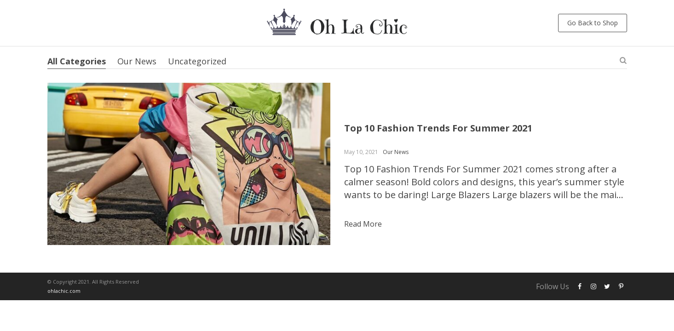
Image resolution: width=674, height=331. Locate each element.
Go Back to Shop (592, 22)
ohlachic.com (64, 290)
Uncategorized (197, 61)
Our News (136, 61)
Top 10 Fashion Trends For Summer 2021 (438, 128)
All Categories (76, 61)
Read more (363, 224)
